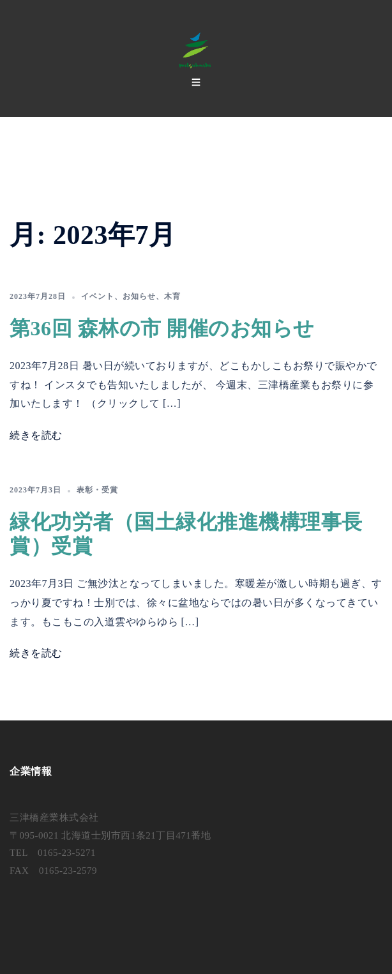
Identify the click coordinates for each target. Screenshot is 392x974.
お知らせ (139, 296)
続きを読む (36, 435)
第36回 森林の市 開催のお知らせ (162, 328)
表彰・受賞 (97, 489)
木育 (172, 296)
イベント (97, 296)
